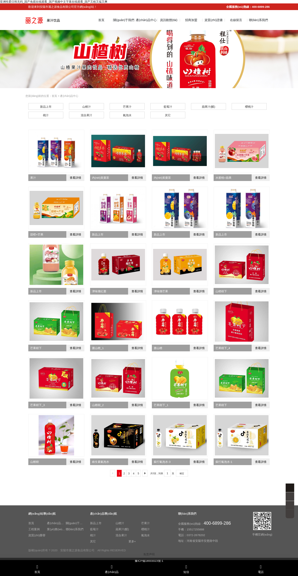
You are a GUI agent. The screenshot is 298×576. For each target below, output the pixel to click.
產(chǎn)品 (111, 569)
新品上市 (95, 556)
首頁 (101, 20)
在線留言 (236, 20)
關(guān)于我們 (123, 20)
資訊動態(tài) (169, 20)
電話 (261, 569)
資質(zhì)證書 (213, 20)
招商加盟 (191, 20)
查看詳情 (75, 177)
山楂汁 (120, 556)
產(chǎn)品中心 (146, 20)
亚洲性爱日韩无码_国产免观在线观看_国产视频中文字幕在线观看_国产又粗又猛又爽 (53, 1)
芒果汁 (145, 556)
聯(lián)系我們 (258, 20)
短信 (186, 569)
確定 (182, 473)
